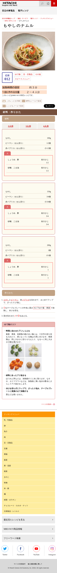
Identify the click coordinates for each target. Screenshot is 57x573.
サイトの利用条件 (19, 564)
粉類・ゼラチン (10, 500)
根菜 (5, 471)
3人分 (28, 126)
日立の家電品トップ (8, 18)
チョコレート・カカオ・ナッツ (16, 506)
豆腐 (5, 449)
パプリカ (25, 300)
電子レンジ (34, 18)
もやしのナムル (18, 26)
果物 (5, 454)
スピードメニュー (22, 79)
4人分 (46, 126)
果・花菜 (7, 466)
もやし (6, 300)
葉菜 (5, 460)
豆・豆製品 (27, 74)
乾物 (5, 483)
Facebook (20, 550)
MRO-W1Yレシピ (10, 21)
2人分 (10, 126)
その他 (38, 74)
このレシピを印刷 (13, 101)
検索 (41, 3)
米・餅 (6, 488)
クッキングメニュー (46, 18)
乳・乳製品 (8, 420)
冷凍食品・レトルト (11, 511)
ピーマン (14, 300)
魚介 (5, 431)
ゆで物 (17, 74)
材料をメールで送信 (33, 101)
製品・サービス (23, 18)
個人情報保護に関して (35, 564)
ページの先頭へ (46, 404)
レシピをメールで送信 (14, 106)
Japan (47, 3)
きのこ (6, 477)
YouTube (36, 550)
